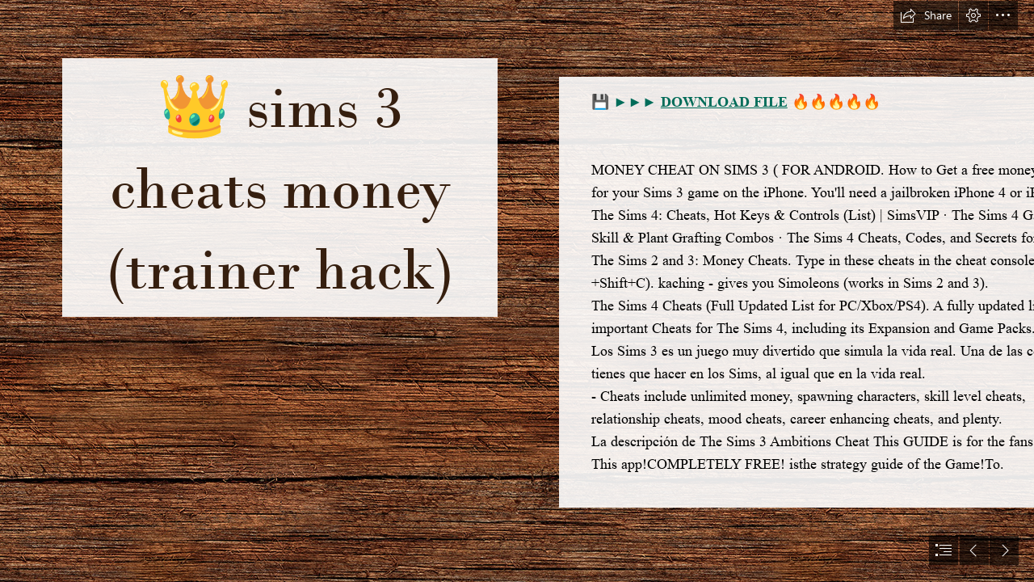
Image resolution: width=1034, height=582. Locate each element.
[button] (925, 15)
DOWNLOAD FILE (724, 102)
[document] (517, 291)
